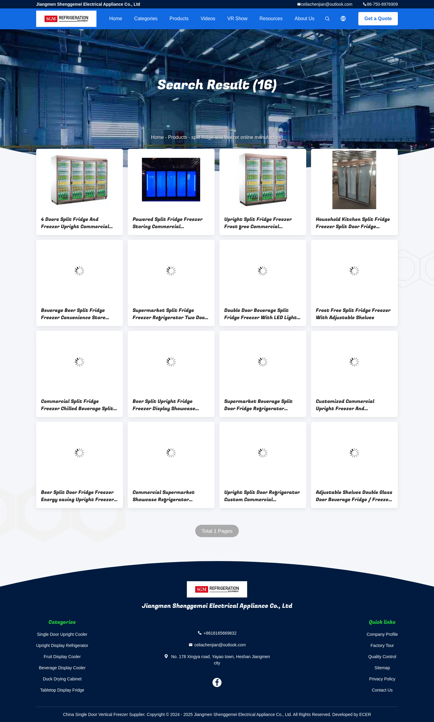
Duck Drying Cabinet (62, 678)
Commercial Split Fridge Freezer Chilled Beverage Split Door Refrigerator (77, 405)
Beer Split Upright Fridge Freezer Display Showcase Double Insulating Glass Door (167, 405)
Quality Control (382, 656)
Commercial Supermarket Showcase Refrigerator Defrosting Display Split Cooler (169, 496)
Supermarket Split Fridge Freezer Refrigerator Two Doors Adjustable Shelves (171, 314)
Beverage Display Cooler (62, 667)
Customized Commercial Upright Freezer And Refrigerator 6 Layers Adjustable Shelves (345, 405)
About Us (305, 18)
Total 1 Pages (216, 531)
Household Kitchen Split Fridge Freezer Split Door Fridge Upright (353, 223)
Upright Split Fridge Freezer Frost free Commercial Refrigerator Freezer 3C (258, 223)
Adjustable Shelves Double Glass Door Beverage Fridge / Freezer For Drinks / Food (354, 496)
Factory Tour (382, 645)
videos (208, 18)
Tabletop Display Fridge (62, 690)
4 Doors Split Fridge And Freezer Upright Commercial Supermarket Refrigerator (75, 223)
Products (179, 18)
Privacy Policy (382, 678)
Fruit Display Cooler (62, 656)
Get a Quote (378, 18)
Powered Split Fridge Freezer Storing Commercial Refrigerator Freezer (168, 223)
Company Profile (382, 634)
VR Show (237, 18)
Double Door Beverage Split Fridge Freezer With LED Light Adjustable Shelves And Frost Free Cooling (260, 314)
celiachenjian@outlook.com (327, 4)
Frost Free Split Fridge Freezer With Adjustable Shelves (353, 314)
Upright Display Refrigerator (62, 645)
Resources (270, 18)
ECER (365, 714)
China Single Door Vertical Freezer (95, 714)
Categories (145, 18)
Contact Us (382, 690)
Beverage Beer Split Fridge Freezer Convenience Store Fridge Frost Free (73, 314)
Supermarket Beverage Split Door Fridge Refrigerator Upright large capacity (258, 405)
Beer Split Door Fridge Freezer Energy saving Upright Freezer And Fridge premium (77, 496)
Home (115, 18)
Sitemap (382, 667)
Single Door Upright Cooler (62, 634)
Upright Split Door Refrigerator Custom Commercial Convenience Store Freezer (262, 496)
